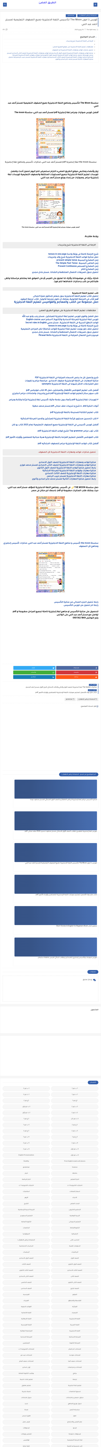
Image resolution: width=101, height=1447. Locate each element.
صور (74, 1274)
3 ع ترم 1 (75, 995)
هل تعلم (75, 1425)
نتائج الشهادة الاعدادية (75, 1419)
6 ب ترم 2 (26, 1007)
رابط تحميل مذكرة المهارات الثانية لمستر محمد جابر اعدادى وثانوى (64, 479)
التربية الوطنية (75, 1073)
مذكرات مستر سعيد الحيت (26, 1371)
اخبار (26, 1031)
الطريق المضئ (47, 3)
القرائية (74, 1164)
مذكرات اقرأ (75, 1328)
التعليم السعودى (26, 1073)
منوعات (26, 1407)
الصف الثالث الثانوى (26, 1128)
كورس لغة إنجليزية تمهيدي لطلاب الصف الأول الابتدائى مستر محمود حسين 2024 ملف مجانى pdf (51, 786)
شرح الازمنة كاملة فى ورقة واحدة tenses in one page (73, 254)
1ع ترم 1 (74, 958)
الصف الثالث (26, 1122)
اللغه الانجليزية (74, 1189)
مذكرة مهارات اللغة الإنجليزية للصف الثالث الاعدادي (70, 473)
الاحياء (75, 1055)
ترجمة (75, 1237)
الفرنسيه (26, 1152)
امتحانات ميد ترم (26, 1213)
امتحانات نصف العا (74, 1219)
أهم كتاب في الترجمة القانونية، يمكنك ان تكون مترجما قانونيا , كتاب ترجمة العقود (59, 299)
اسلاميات (26, 1049)
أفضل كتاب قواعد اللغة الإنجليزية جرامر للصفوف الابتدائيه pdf (68, 444)
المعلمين (26, 1201)
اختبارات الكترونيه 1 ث (26, 1043)
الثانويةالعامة (75, 1086)
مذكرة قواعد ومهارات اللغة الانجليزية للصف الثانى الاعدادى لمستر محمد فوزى (58, 465)
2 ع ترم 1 (26, 976)
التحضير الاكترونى (75, 1067)
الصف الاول (75, 1116)
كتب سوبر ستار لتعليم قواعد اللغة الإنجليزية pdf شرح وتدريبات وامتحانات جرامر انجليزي (55, 393)
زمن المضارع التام (89, 269)
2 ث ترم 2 (75, 970)
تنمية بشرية (26, 1249)
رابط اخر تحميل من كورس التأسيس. (80, 605)
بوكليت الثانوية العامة (26, 1231)
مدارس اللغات (75, 1322)
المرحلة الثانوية (75, 1201)
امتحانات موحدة (74, 1213)
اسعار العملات (75, 1049)
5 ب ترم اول (75, 1007)
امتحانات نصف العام (26, 1219)
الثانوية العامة (26, 1080)
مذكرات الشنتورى (26, 1334)
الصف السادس (26, 1146)
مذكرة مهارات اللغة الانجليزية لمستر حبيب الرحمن (71, 476)
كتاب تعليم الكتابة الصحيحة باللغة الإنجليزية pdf (74, 412)
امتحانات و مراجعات (75, 1225)
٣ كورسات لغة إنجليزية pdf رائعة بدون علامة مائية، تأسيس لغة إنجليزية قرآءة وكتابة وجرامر (53, 400)
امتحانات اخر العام (75, 1207)
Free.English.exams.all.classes (74, 1019)
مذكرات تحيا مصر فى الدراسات (74, 1346)
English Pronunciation (26, 1013)
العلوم (74, 1152)
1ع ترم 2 (26, 958)
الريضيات (26, 1110)
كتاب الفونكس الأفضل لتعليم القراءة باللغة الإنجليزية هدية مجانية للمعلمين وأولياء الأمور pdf (52, 437)
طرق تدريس (26, 1274)
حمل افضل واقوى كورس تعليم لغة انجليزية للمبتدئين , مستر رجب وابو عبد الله (60, 316)
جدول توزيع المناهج (75, 1261)
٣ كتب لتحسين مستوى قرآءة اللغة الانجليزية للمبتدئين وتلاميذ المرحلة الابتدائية (59, 419)
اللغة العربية (74, 1183)
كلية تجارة (26, 1304)
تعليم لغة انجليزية (74, 1243)
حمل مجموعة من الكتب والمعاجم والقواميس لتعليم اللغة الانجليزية (56, 302)
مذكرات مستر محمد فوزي (26, 1377)
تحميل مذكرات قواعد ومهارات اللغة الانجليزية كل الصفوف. (72, 50)
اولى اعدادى (26, 1225)
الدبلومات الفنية (74, 1104)
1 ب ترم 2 (26, 946)
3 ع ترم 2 (26, 989)
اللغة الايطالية (26, 1177)
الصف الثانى (75, 1134)
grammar (71, 15)
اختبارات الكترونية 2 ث (74, 1043)
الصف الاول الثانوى (74, 1122)
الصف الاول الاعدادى (26, 1116)
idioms (74, 1031)
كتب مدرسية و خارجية (74, 1304)
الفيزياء (26, 1158)
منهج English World (26, 1401)
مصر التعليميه (75, 1389)
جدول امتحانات (26, 1255)
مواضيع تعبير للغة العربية (74, 1413)
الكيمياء (75, 1170)
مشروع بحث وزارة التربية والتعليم (26, 1383)
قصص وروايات (26, 1292)
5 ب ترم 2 (26, 1001)
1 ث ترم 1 (75, 952)
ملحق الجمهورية (26, 1389)
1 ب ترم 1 (75, 946)
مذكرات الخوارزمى (75, 1334)
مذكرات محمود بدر (74, 1365)
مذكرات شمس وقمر (26, 1352)
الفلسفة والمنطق (74, 1158)
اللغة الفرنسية (26, 1183)
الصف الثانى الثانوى (74, 1140)
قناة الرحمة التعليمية (74, 1298)
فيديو (75, 1286)
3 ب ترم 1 (26, 983)
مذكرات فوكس (75, 1358)
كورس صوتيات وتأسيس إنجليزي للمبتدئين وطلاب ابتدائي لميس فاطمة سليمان (20, 818)
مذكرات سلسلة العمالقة (75, 1352)
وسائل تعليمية (26, 1425)
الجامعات (26, 1086)
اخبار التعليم (75, 1037)
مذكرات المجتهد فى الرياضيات (26, 1340)
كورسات (75, 1310)
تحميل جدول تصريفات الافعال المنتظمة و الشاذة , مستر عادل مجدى (65, 272)
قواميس (26, 1298)
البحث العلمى (74, 1061)
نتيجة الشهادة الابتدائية (26, 1419)
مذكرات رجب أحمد (26, 1346)
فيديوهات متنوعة (75, 1292)
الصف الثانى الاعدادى (26, 1134)
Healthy (26, 1019)
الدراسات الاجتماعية (26, 1104)
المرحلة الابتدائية (75, 1195)
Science (74, 1025)
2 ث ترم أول (26, 970)
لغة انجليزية (74, 1316)
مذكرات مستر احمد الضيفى (74, 1371)
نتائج (26, 1413)
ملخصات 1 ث (74, 1395)
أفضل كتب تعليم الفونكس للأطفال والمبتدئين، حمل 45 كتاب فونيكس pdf (62, 390)
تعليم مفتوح (26, 1243)
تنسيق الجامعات (75, 1249)
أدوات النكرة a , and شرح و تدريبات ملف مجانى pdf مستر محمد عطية (65, 406)
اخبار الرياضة (26, 1037)
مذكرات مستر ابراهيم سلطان (26, 1365)
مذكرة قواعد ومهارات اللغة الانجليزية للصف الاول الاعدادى (67, 462)
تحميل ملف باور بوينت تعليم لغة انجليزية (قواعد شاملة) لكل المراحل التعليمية (59, 329)
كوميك (26, 1310)
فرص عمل (26, 1280)
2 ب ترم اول (26, 964)
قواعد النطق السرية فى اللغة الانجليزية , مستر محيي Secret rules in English (61, 323)
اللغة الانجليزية (74, 1177)
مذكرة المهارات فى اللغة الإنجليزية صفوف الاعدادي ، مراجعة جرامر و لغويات (61, 381)
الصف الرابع (75, 1146)
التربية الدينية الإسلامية (26, 1067)
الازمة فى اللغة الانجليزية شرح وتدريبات (79, 41)
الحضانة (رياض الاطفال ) (87, 15)
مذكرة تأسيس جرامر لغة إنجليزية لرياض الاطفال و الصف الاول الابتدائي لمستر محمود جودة (83, 786)
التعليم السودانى (75, 1080)
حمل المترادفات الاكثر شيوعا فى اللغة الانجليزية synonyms (70, 384)
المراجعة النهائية (26, 1189)
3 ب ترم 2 (75, 989)
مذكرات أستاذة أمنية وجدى (26, 1322)
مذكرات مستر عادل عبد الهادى (74, 1377)
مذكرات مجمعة (26, 1358)
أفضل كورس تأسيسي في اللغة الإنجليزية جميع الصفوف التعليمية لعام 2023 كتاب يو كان (55, 425)
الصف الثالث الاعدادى (74, 1128)
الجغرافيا (75, 1092)
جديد (26, 1261)
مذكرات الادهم (26, 1328)
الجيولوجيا (26, 1092)
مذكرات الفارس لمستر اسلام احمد (75, 1340)
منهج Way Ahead (75, 1407)
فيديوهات (26, 1286)
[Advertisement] (50, 82)
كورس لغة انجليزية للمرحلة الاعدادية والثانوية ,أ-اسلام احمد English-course (62, 320)
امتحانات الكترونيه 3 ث (26, 1207)
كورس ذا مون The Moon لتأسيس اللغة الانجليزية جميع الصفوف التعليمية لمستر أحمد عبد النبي (19, 786)
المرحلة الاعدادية (26, 1195)
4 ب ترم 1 (26, 995)
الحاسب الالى (74, 1098)
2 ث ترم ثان (75, 976)
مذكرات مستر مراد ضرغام (75, 1383)
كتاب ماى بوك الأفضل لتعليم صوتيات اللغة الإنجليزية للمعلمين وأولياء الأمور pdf (84, 818)
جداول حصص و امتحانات (74, 1255)
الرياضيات (74, 1110)
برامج (75, 1231)
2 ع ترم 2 (75, 983)
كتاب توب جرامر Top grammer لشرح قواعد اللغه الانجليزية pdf (68, 431)
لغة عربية (26, 1316)
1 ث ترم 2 (26, 952)
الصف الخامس (26, 1140)
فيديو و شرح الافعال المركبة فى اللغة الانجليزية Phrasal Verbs (68, 335)
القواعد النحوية (26, 1164)
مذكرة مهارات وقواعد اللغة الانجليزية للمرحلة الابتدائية (69, 471)
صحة (26, 1268)
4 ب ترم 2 (75, 1001)
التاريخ (26, 1061)
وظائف (74, 1431)
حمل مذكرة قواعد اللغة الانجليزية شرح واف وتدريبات (73, 257)
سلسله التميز (75, 1268)
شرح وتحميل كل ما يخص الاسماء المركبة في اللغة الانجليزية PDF (66, 378)
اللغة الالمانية (26, 1170)
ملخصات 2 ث (26, 1395)
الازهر (26, 1055)
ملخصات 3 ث (74, 1401)
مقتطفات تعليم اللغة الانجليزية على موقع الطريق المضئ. (72, 47)
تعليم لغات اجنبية (26, 1237)
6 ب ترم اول (75, 1013)
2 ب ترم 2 (75, 964)
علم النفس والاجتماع (74, 1280)
